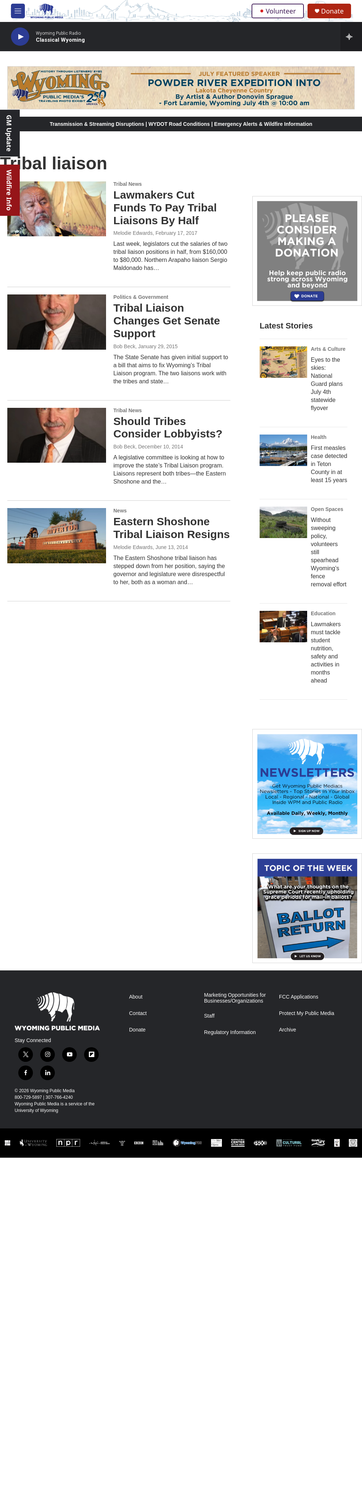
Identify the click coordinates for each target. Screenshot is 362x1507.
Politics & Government (140, 297)
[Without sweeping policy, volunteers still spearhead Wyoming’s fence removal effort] (283, 522)
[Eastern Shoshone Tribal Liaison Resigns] (56, 535)
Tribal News (127, 184)
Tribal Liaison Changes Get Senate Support (166, 320)
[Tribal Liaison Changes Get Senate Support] (56, 321)
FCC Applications (298, 997)
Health (319, 437)
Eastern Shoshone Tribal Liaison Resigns (171, 527)
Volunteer (278, 11)
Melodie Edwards (132, 233)
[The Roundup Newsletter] (307, 783)
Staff (209, 1016)
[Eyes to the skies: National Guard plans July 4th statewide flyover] (283, 362)
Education (323, 613)
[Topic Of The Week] (307, 908)
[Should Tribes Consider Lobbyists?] (56, 435)
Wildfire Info (9, 190)
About (136, 997)
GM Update (9, 133)
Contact (138, 1013)
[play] (20, 37)
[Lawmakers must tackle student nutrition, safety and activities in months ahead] (283, 626)
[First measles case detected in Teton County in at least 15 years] (283, 450)
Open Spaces (327, 509)
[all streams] (351, 36)
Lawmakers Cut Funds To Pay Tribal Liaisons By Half (165, 207)
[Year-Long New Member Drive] (307, 250)
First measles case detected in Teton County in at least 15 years (329, 464)
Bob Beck (124, 346)
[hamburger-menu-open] (18, 11)
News (120, 511)
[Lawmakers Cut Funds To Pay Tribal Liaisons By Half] (56, 208)
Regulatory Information (230, 1032)
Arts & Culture (328, 349)
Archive (287, 1030)
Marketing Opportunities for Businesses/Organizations (235, 998)
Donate (332, 11)
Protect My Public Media (306, 1013)
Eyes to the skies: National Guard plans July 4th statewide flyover (327, 384)
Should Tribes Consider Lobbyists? (167, 427)
